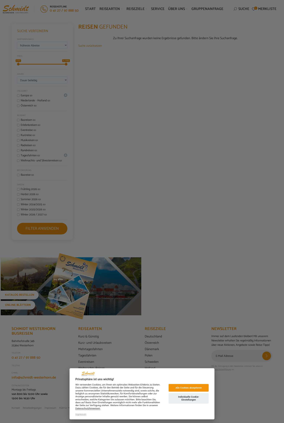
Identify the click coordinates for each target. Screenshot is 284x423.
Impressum (80, 414)
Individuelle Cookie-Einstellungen (188, 398)
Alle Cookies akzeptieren (189, 387)
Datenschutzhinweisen (87, 408)
